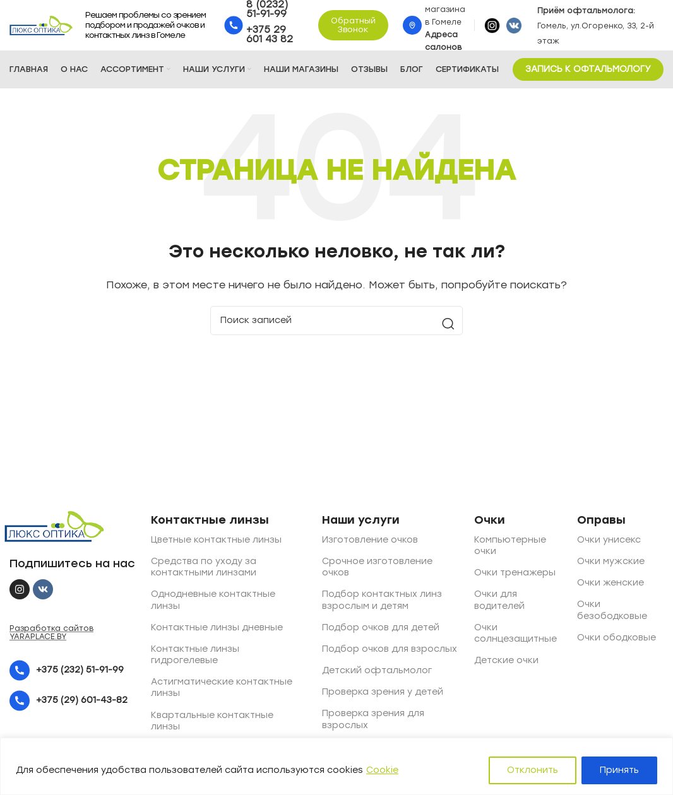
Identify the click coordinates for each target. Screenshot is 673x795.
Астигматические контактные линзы (221, 687)
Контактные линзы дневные (217, 627)
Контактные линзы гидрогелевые (195, 655)
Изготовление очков (370, 539)
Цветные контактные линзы (216, 539)
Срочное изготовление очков (377, 567)
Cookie (382, 770)
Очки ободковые (616, 637)
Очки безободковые (612, 610)
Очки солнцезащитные (515, 633)
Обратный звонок (353, 25)
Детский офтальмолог (377, 670)
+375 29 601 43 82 (269, 34)
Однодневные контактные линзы (213, 600)
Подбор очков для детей (380, 627)
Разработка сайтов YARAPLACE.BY (51, 632)
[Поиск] (336, 320)
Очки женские (610, 582)
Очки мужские (611, 561)
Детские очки (506, 660)
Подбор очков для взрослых (389, 649)
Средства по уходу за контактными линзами (203, 567)
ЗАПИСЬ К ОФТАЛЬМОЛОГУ (588, 69)
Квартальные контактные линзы (212, 721)
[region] (336, 766)
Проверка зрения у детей (382, 691)
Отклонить (532, 770)
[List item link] (72, 670)
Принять (619, 770)
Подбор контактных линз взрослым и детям (382, 600)
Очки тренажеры (515, 572)
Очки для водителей (499, 600)
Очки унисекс (609, 539)
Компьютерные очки (510, 545)
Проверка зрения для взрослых (373, 719)
